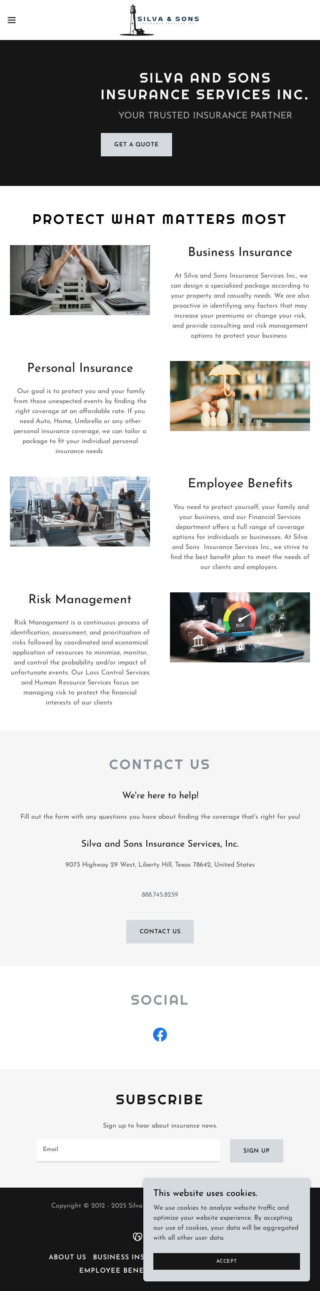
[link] (160, 20)
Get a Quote (136, 145)
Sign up (256, 1151)
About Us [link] (67, 1257)
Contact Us (160, 932)
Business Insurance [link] (134, 1257)
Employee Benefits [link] (119, 1271)
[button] (26, 20)
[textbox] (128, 1151)
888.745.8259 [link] (160, 895)
